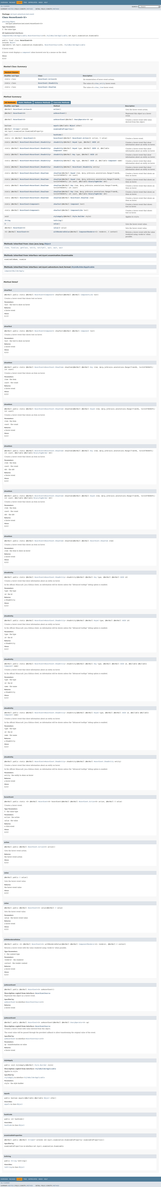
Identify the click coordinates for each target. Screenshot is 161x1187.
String (7, 220)
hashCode (57, 135)
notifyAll (41, 248)
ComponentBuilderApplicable (14, 36)
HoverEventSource (35, 36)
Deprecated (32, 2)
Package (12, 2)
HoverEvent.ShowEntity (48, 83)
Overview (4, 2)
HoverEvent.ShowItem (47, 87)
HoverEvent (18, 113)
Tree (25, 2)
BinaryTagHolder (95, 181)
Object (12, 43)
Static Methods (25, 102)
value (56, 224)
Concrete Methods (61, 102)
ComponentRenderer (87, 232)
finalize (14, 248)
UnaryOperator (80, 119)
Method (30, 9)
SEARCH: (135, 7)
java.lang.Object (8, 22)
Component (58, 150)
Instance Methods (42, 102)
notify (33, 248)
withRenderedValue (62, 232)
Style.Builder (78, 216)
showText (57, 204)
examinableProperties (63, 129)
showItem (57, 173)
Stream (16, 129)
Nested (10, 9)
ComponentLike (77, 210)
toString (57, 220)
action (56, 109)
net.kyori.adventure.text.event (22, 14)
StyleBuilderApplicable (57, 36)
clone (6, 248)
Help (46, 2)
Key (73, 154)
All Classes (5, 6)
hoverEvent (58, 138)
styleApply (58, 216)
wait (50, 248)
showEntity (58, 142)
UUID (94, 142)
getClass (24, 248)
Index (41, 2)
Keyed (74, 142)
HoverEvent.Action (46, 79)
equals (56, 126)
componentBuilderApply (14, 271)
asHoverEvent (59, 113)
